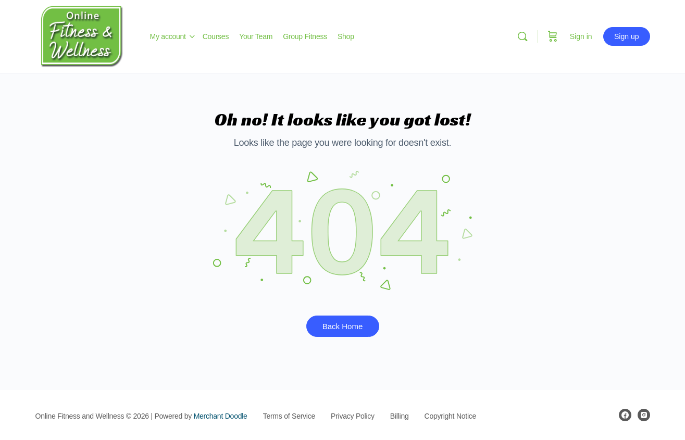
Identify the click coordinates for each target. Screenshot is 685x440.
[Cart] (552, 36)
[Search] (522, 36)
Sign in (581, 36)
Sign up (626, 36)
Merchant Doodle (220, 416)
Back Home (342, 326)
